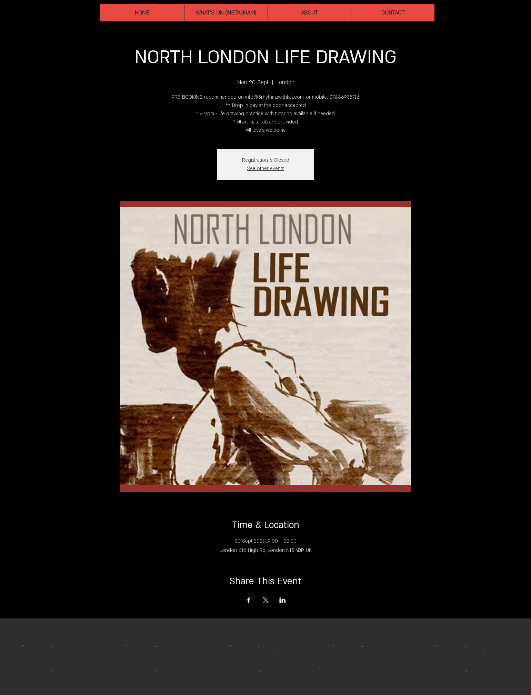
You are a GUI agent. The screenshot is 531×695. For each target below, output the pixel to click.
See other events (265, 168)
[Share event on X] (265, 600)
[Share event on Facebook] (249, 600)
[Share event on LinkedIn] (282, 600)
